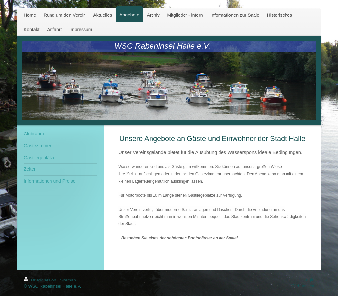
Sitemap (68, 280)
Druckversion (40, 280)
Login (309, 279)
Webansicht (302, 285)
